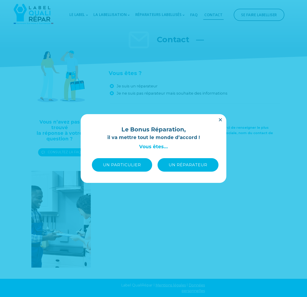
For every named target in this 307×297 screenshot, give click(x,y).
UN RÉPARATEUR (188, 97)
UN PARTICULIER (122, 97)
